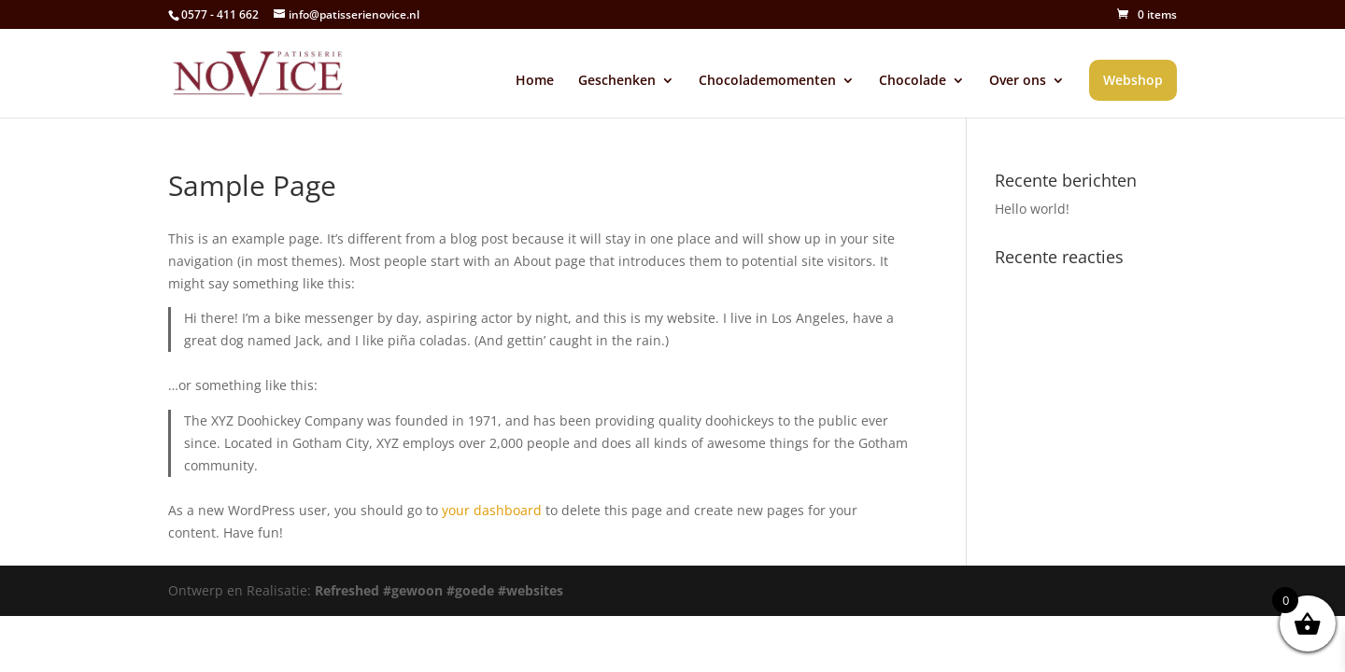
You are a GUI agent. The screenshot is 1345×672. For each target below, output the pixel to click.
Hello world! (1032, 208)
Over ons (1017, 81)
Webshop (1133, 80)
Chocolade (912, 81)
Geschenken (617, 81)
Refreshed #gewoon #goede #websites (439, 590)
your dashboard (492, 510)
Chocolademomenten (767, 81)
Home (535, 81)
